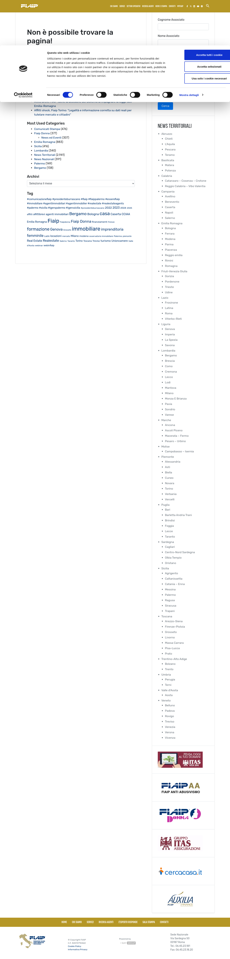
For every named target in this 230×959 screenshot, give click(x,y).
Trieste (169, 287)
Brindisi (170, 520)
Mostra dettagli (189, 49)
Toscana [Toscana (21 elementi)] (87, 241)
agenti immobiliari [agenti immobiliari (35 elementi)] (57, 214)
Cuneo (169, 477)
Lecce (169, 531)
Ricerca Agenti (106, 922)
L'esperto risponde (127, 922)
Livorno (170, 637)
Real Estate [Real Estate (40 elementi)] (34, 240)
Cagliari (170, 547)
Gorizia (169, 276)
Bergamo (40, 167)
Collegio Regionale (170, 68)
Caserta (170, 207)
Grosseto (171, 632)
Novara (169, 483)
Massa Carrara (174, 642)
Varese (169, 414)
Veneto (166, 700)
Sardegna (167, 542)
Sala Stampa (148, 922)
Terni (168, 685)
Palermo (39, 163)
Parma (169, 244)
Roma (169, 313)
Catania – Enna (175, 584)
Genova (170, 329)
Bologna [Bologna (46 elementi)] (93, 214)
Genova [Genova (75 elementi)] (56, 229)
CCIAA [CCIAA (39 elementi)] (126, 214)
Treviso (169, 721)
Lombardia (41, 150)
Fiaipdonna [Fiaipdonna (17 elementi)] (65, 222)
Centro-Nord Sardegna (180, 552)
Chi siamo (77, 922)
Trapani (170, 611)
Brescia (170, 361)
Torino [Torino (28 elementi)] (79, 240)
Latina (169, 308)
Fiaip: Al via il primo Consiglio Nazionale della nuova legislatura (75, 88)
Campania (168, 191)
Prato (168, 653)
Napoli (169, 212)
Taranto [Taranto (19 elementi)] (71, 241)
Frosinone (171, 302)
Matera (169, 165)
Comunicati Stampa (47, 129)
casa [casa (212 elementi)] (105, 213)
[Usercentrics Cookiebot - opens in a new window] (23, 49)
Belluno (170, 705)
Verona (169, 732)
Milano (169, 393)
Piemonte (167, 456)
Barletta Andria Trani (178, 515)
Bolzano (170, 664)
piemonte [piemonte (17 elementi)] (127, 236)
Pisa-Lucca (172, 648)
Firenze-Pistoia (175, 626)
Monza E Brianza (176, 398)
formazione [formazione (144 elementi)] (38, 229)
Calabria (166, 176)
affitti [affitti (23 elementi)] (30, 214)
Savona (170, 345)
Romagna (171, 266)
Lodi (168, 382)
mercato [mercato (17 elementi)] (66, 236)
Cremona (171, 371)
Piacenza (171, 249)
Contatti (164, 922)
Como (169, 366)
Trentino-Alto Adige (174, 659)
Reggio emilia (174, 255)
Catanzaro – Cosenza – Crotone (186, 180)
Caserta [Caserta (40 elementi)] (116, 214)
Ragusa (170, 600)
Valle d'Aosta (169, 690)
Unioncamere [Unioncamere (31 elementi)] (119, 240)
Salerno (170, 218)
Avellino (170, 196)
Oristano (170, 563)
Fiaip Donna (42, 133)
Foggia (169, 525)
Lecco (169, 377)
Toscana (166, 616)
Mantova (170, 387)
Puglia (165, 504)
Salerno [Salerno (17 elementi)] (63, 241)
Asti (167, 467)
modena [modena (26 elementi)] (84, 236)
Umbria (166, 674)
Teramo (170, 155)
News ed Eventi (51, 137)
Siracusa (170, 605)
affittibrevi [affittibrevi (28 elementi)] (39, 214)
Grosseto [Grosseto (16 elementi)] (67, 230)
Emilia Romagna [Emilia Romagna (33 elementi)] (37, 221)
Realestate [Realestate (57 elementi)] (51, 241)
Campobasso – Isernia (179, 451)
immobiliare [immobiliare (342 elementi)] (86, 229)
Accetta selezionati (200, 21)
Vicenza (170, 737)
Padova (170, 710)
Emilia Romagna (45, 142)
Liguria (166, 324)
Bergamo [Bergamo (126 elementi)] (78, 213)
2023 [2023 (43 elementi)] (116, 207)
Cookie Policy (74, 946)
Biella (168, 472)
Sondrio (170, 409)
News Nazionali (44, 159)
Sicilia (38, 146)
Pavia (168, 404)
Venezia (170, 727)
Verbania (171, 494)
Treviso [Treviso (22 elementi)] (96, 241)
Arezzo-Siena (174, 621)
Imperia (170, 334)
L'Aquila (170, 144)
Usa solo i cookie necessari (200, 33)
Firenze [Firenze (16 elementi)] (111, 222)
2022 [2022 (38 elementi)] (108, 207)
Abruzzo (166, 134)
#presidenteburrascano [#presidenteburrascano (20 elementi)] (92, 208)
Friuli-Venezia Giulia (174, 271)
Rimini (169, 260)
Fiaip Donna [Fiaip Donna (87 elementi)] (81, 221)
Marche (166, 420)
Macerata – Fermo (177, 435)
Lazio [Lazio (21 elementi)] (47, 236)
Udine (169, 292)
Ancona (170, 425)
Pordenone (172, 281)
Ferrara (170, 233)
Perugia (170, 679)
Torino (169, 488)
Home (64, 922)
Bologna (170, 228)
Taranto (170, 536)
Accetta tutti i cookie (200, 9)
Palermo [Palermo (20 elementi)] (118, 236)
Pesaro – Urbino (175, 441)
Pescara (170, 149)
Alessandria (173, 461)
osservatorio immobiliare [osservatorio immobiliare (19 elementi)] (101, 236)
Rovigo (169, 716)
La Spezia (171, 339)
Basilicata (167, 160)
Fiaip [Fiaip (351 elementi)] (53, 221)
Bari (167, 509)
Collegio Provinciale (171, 84)
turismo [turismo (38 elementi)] (106, 240)
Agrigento (171, 573)
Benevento (172, 201)
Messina (170, 589)
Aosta (169, 695)
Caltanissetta (174, 578)
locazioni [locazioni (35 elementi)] (56, 236)
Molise (165, 446)
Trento (169, 669)
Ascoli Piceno (174, 430)
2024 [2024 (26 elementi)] (123, 207)
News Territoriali (45, 155)
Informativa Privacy (77, 949)
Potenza (170, 170)
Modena (170, 239)
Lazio (164, 297)
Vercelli (170, 499)
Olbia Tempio (173, 557)
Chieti (169, 138)
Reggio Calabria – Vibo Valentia (185, 186)
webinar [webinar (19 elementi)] (39, 245)
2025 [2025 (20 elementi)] (129, 208)
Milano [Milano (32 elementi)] (75, 236)
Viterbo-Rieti (173, 318)
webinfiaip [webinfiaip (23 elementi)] (48, 245)
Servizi (90, 922)
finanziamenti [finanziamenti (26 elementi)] (99, 221)
